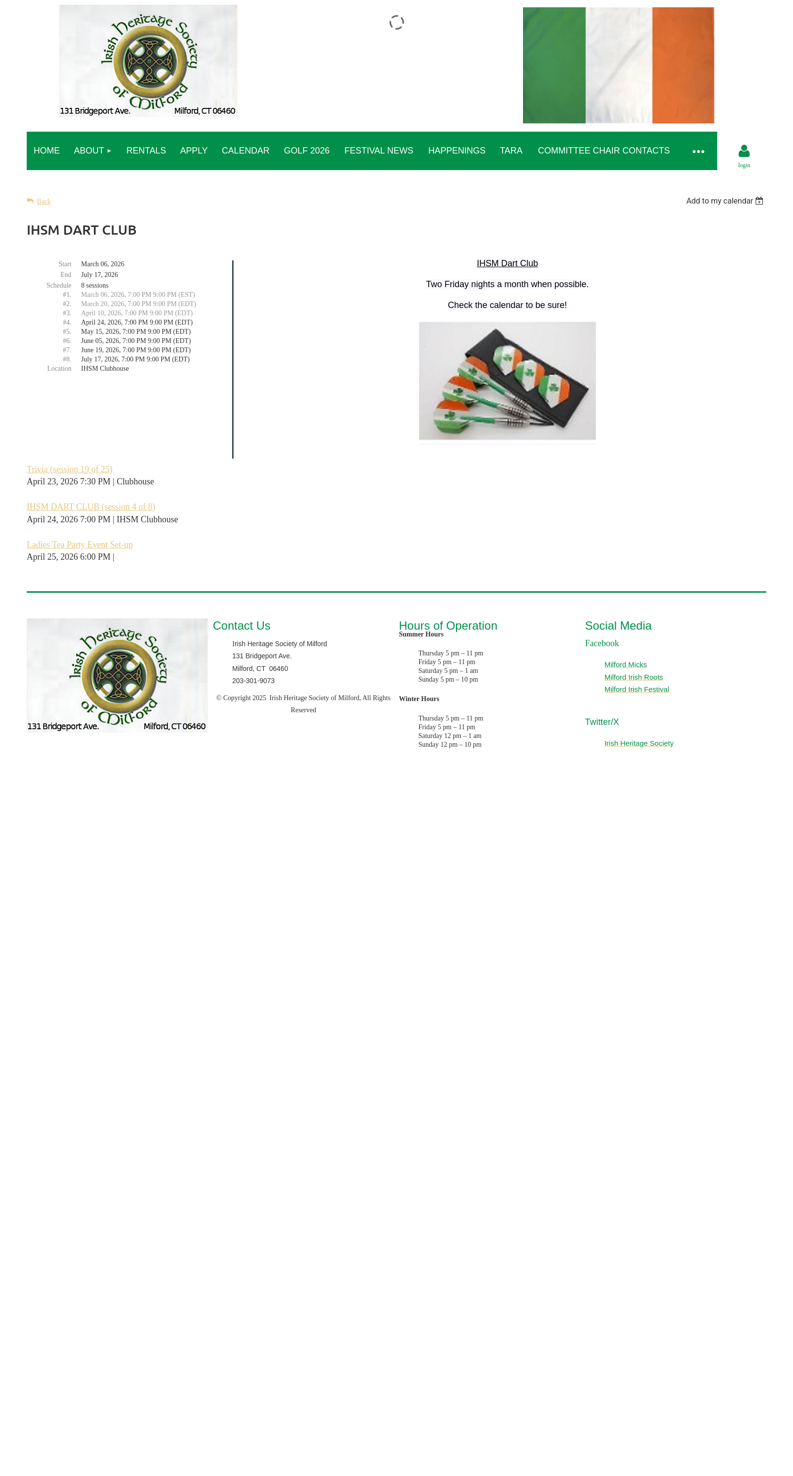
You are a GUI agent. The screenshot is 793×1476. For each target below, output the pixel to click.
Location (59, 368)
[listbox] (726, 201)
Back (44, 201)
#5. (67, 331)
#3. (67, 313)
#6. (67, 340)
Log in (744, 151)
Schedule (59, 285)
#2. (67, 304)
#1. (67, 294)
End (66, 274)
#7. (67, 350)
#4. (67, 322)
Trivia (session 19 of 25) (69, 469)
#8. (67, 359)
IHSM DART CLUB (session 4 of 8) (91, 507)
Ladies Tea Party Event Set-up (80, 544)
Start (65, 264)
